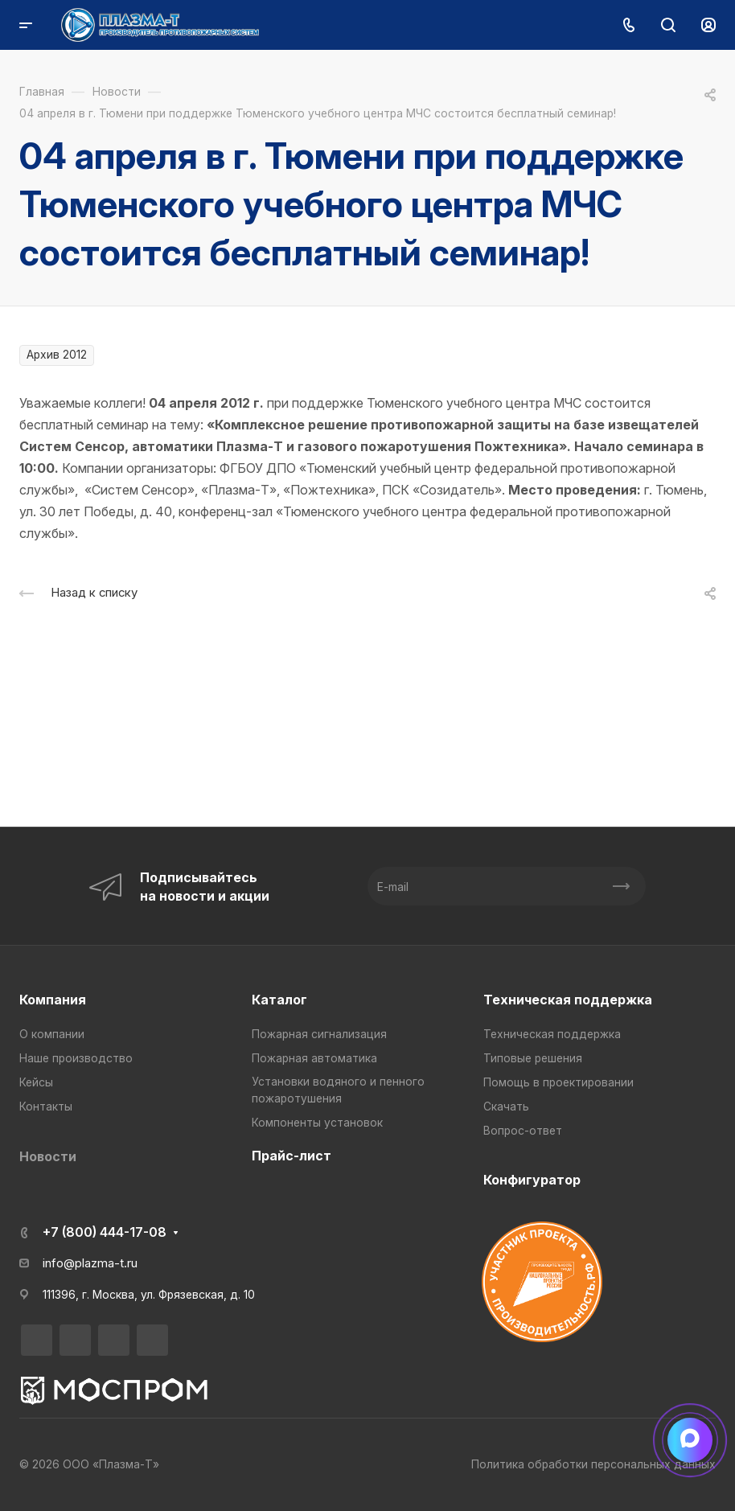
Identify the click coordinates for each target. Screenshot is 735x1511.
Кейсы (36, 1082)
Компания (52, 1000)
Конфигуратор (532, 1180)
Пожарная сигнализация (319, 1034)
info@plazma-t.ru (90, 1263)
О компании (51, 1034)
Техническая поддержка (567, 1000)
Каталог (279, 1000)
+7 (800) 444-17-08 (104, 1232)
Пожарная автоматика (314, 1058)
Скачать (506, 1106)
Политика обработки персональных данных (593, 1464)
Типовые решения (532, 1058)
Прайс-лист (291, 1156)
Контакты (45, 1106)
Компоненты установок (317, 1122)
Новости (47, 1156)
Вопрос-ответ (522, 1130)
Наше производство (76, 1058)
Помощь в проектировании (558, 1082)
